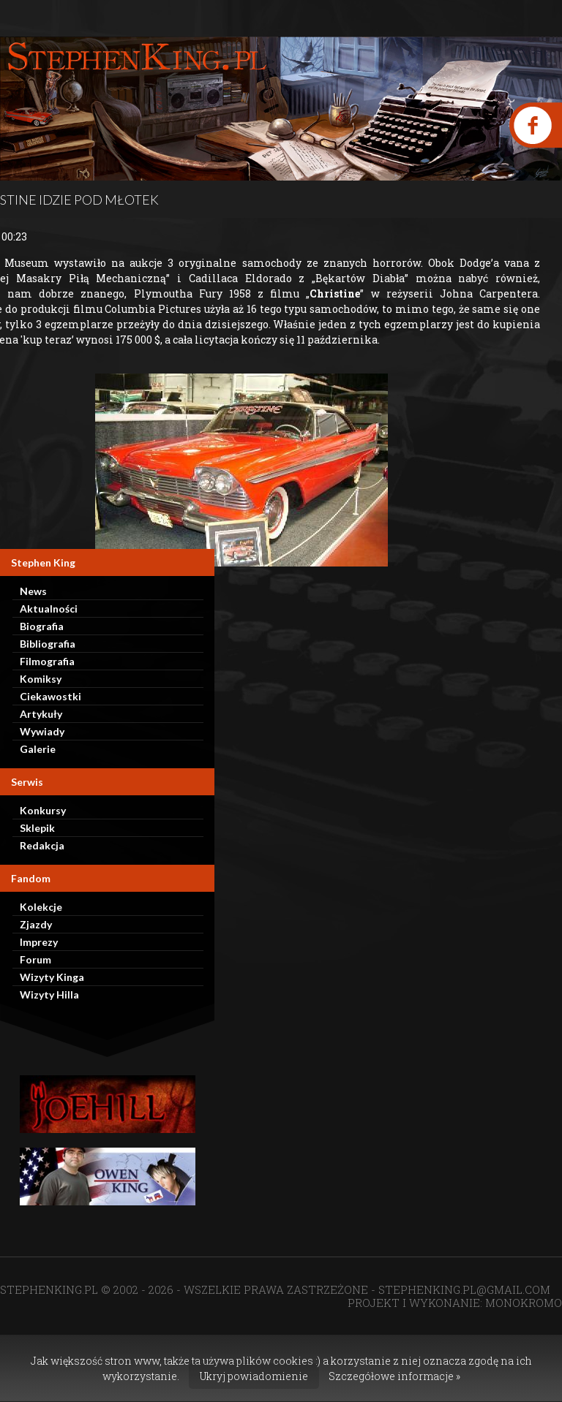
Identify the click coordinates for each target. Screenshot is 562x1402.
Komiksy (40, 678)
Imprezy (39, 942)
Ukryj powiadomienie (254, 1376)
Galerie (38, 749)
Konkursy (43, 810)
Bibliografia (47, 643)
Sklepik (37, 828)
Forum (35, 959)
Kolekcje (41, 907)
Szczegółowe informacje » (394, 1376)
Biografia (42, 626)
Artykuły (41, 714)
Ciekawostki (50, 696)
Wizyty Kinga (52, 977)
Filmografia (47, 661)
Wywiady (42, 731)
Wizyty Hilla (49, 994)
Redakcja (42, 845)
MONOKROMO (523, 1302)
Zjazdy (36, 924)
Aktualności (49, 608)
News (33, 591)
